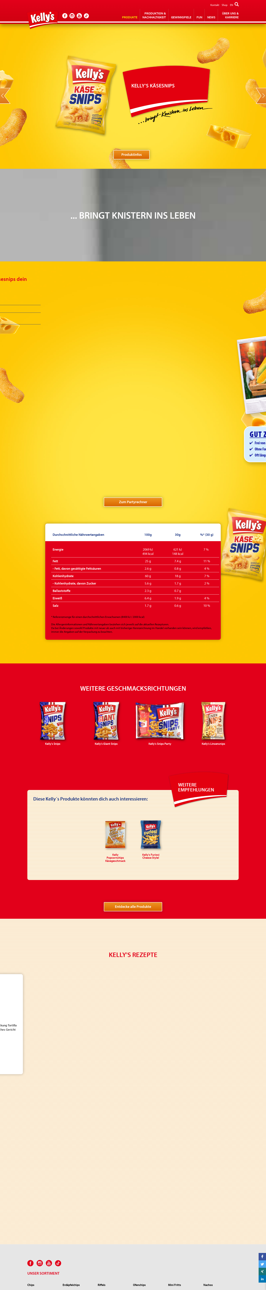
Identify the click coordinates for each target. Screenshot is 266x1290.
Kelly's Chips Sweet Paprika (43, 1136)
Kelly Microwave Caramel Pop (182, 1205)
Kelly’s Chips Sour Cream (41, 1126)
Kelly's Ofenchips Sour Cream (145, 1107)
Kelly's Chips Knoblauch (41, 1131)
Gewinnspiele (181, 17)
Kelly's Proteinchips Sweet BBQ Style (148, 1200)
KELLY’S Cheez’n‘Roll (109, 1244)
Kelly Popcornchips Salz (217, 1185)
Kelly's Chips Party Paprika (42, 1157)
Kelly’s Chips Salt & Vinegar (42, 1116)
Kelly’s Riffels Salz (108, 1105)
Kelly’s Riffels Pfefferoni (111, 1124)
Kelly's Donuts (106, 1206)
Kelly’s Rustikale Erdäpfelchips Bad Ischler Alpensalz (77, 1109)
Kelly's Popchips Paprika (147, 1185)
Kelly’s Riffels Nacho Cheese (114, 1119)
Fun (199, 17)
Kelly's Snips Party (73, 1195)
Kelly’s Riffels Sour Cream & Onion (113, 1112)
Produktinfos (131, 154)
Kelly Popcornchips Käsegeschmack (214, 1191)
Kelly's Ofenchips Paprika (147, 1114)
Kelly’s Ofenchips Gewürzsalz (143, 1121)
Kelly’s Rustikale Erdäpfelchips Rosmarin (76, 1131)
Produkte (129, 17)
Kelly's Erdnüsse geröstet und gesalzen (41, 1186)
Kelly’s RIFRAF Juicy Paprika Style (113, 1237)
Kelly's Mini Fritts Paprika (182, 1110)
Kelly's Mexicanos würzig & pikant (218, 1107)
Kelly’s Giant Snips (73, 1190)
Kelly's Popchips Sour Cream (145, 1191)
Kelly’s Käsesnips (72, 1206)
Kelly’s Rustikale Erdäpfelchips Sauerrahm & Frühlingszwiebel (78, 1121)
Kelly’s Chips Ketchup (39, 1121)
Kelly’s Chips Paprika (39, 1110)
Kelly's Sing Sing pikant (111, 1216)
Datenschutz (187, 1279)
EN (231, 5)
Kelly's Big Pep (106, 1201)
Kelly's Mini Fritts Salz (180, 1105)
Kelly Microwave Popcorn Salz (182, 1197)
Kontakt (214, 5)
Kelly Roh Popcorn (178, 1190)
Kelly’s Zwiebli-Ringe (110, 1185)
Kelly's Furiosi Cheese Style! (113, 1221)
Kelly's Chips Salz (37, 1105)
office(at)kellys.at (117, 1287)
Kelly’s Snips (70, 1185)
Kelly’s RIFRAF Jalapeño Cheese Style (111, 1228)
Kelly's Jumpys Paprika (111, 1195)
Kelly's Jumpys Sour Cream (113, 1190)
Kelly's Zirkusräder (108, 1211)
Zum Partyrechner (133, 415)
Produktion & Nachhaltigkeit (154, 15)
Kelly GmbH (207, 1279)
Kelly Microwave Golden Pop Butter (182, 1214)
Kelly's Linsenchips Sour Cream (147, 1226)
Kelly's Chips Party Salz (40, 1152)
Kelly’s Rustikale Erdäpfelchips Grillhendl (77, 1139)
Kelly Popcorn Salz (178, 1185)
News (211, 17)
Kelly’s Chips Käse (37, 1142)
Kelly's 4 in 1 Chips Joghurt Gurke (148, 1209)
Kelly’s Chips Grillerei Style (42, 1147)
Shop (225, 5)
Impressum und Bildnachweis (154, 1279)
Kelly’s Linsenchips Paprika (148, 1233)
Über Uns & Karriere (230, 15)
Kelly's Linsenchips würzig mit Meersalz (148, 1217)
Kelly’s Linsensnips (73, 1201)
